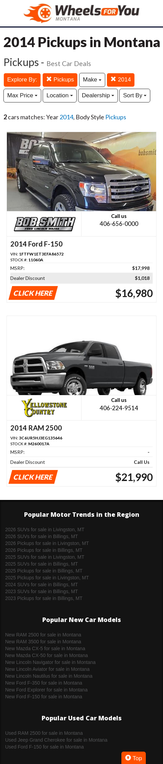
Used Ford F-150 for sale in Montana (44, 747)
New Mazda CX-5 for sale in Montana (45, 648)
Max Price (22, 95)
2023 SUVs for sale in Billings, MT (41, 591)
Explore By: (22, 79)
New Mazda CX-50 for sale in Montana (46, 655)
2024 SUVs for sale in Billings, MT (41, 584)
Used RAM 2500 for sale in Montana (44, 733)
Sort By (134, 95)
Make (92, 79)
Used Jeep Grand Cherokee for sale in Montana (56, 740)
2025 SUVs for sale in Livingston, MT (44, 557)
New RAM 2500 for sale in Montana (43, 634)
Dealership (98, 95)
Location (59, 95)
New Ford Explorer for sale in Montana (46, 689)
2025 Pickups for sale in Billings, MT (44, 571)
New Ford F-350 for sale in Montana (43, 683)
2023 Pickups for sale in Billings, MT (44, 598)
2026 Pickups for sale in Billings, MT (44, 550)
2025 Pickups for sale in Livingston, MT (47, 577)
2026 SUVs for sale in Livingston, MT (44, 529)
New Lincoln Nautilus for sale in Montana (49, 676)
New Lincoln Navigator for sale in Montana (50, 662)
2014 (120, 79)
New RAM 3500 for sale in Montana (43, 641)
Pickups (60, 79)
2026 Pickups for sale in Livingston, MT (47, 543)
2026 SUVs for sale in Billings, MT (41, 536)
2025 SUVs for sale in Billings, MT (41, 564)
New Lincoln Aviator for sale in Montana (47, 669)
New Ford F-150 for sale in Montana (43, 696)
